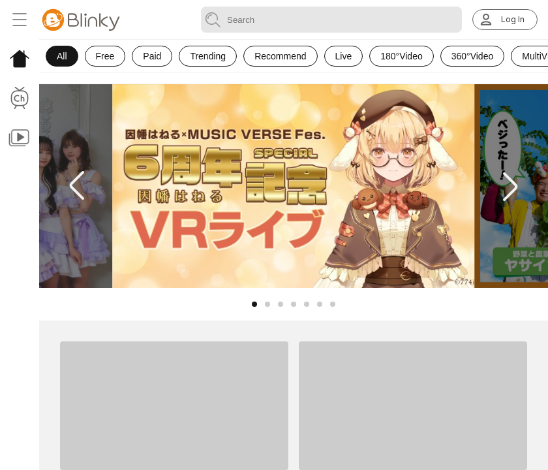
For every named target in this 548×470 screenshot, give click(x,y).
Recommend (280, 56)
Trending (208, 56)
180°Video (401, 56)
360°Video (472, 56)
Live (343, 56)
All (62, 56)
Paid (152, 56)
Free (105, 56)
